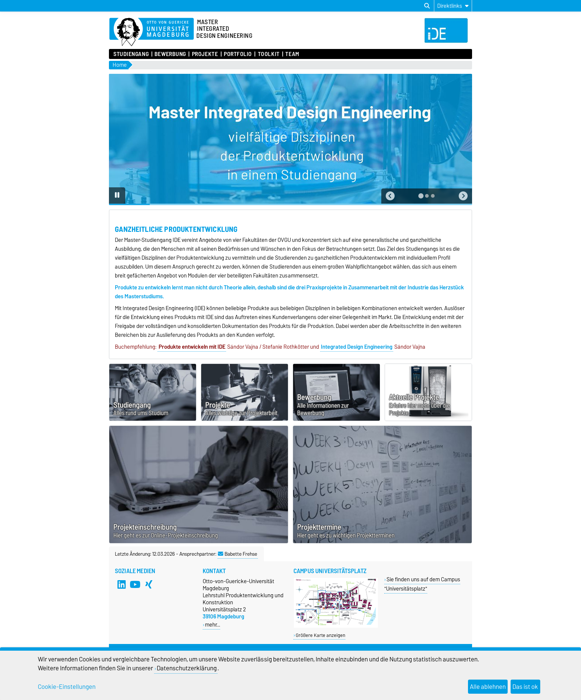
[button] (390, 196)
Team (292, 54)
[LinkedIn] (121, 584)
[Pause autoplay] (117, 195)
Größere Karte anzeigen (320, 635)
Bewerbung (170, 54)
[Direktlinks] (453, 5)
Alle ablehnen (488, 686)
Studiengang (131, 54)
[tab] (421, 195)
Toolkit (269, 54)
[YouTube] (135, 584)
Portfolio (238, 54)
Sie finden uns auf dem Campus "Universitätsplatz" (422, 584)
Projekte (205, 54)
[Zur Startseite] (151, 32)
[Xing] (149, 584)
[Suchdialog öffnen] (427, 5)
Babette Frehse (237, 553)
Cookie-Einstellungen (67, 686)
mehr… (212, 624)
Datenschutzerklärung (187, 668)
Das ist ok (525, 686)
